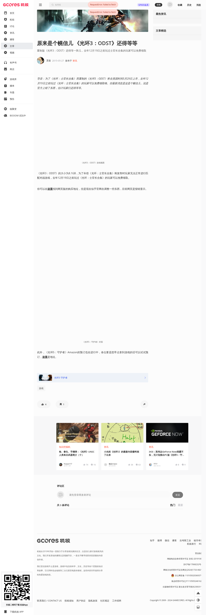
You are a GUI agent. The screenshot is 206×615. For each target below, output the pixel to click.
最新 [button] (180, 505)
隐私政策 (92, 600)
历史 (189, 4)
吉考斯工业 (185, 540)
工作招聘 (116, 600)
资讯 (75, 60)
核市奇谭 (198, 540)
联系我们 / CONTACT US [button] (49, 600)
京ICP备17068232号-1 (193, 564)
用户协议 (80, 600)
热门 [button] (172, 505)
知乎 (152, 540)
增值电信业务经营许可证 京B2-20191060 (185, 558)
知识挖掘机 (64, 446)
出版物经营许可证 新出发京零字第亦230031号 (183, 586)
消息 (198, 4)
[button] (44, 404)
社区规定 (104, 600)
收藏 (180, 4)
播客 (174, 540)
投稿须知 (69, 600)
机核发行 (191, 543)
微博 (159, 540)
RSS (201, 543)
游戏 (41, 388)
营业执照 (199, 553)
